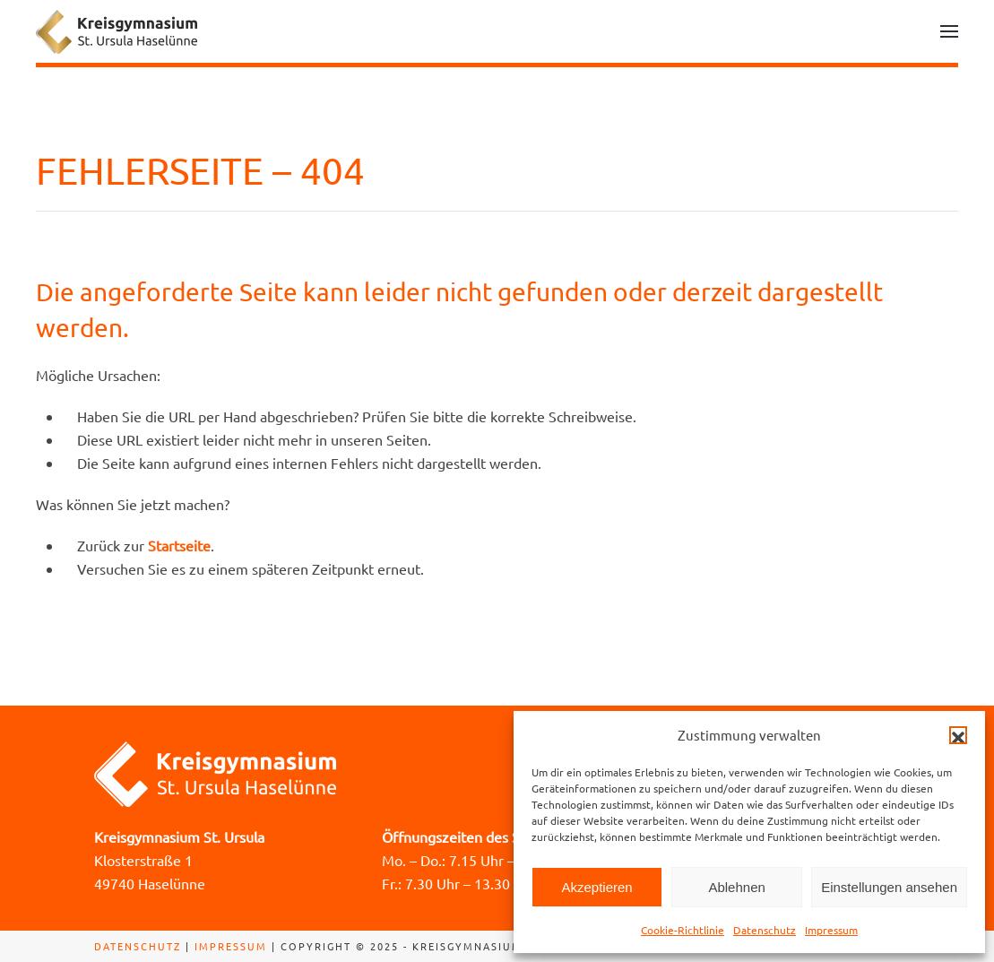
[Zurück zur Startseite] (116, 31)
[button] (958, 735)
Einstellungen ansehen (889, 887)
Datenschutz (764, 930)
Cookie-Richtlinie (682, 930)
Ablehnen (736, 887)
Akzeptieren (596, 887)
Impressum (831, 930)
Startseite (179, 545)
